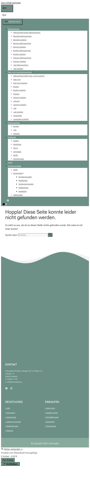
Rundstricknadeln (25, 177)
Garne (15, 148)
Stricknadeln (19, 173)
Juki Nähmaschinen (20, 65)
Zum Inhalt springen (11, 2)
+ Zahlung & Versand (13, 422)
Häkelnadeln (18, 195)
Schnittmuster (18, 159)
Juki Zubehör (18, 69)
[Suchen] (50, 235)
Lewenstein (17, 116)
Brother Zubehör (19, 54)
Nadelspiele (23, 181)
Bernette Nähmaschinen (22, 36)
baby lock (17, 80)
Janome (16, 101)
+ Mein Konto (50, 408)
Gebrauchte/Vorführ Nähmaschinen (26, 33)
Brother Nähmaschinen (22, 51)
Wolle (15, 170)
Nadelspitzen (23, 188)
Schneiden (17, 152)
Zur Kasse (8, 460)
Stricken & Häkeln (16, 166)
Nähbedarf (14, 137)
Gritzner (16, 94)
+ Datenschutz (10, 417)
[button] (4, 15)
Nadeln (16, 141)
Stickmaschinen (16, 123)
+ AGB (7, 408)
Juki (14, 108)
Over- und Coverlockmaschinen (22, 72)
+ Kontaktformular (51, 417)
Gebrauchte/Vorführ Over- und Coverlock (28, 76)
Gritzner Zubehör (19, 61)
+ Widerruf (9, 431)
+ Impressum (10, 413)
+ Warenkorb (50, 422)
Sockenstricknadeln (26, 184)
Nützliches (17, 144)
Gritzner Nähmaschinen (22, 58)
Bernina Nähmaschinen (22, 43)
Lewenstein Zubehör (21, 119)
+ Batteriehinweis (11, 426)
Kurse (10, 162)
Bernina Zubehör (19, 47)
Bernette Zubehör (20, 40)
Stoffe (15, 155)
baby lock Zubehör (20, 83)
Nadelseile (22, 191)
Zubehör (16, 134)
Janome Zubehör (19, 105)
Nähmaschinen (15, 29)
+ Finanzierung (50, 426)
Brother (16, 87)
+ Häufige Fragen (51, 413)
